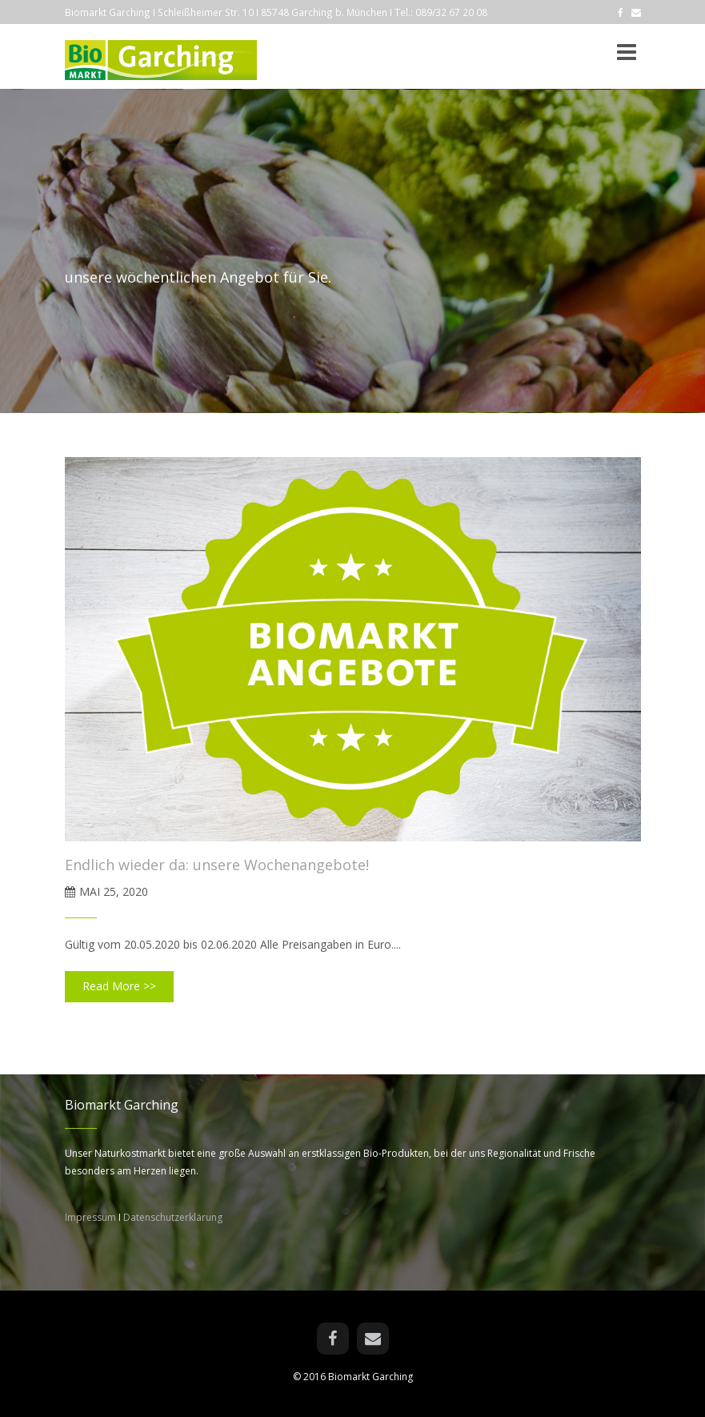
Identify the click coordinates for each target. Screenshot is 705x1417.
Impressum (90, 1217)
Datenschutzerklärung (172, 1217)
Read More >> (119, 986)
